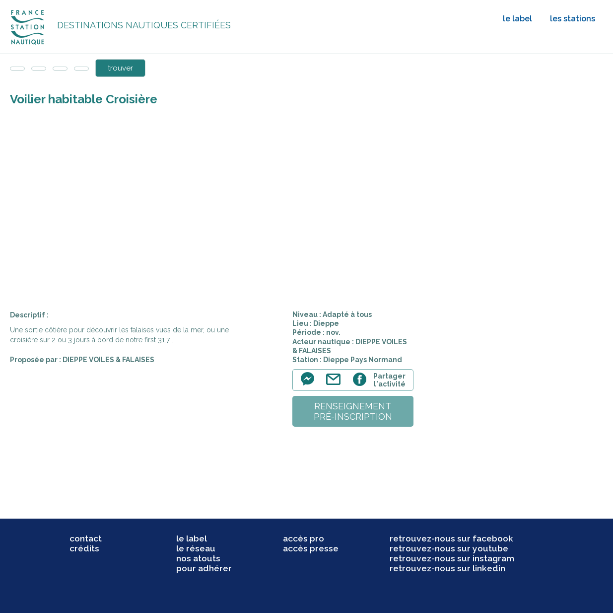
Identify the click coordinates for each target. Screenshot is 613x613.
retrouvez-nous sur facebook (451, 538)
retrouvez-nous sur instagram (452, 558)
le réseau (195, 548)
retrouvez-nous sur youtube (449, 548)
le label (517, 18)
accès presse (311, 548)
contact (85, 538)
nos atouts (198, 558)
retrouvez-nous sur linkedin (447, 568)
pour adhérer (204, 568)
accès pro (303, 538)
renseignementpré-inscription (353, 411)
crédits (84, 548)
